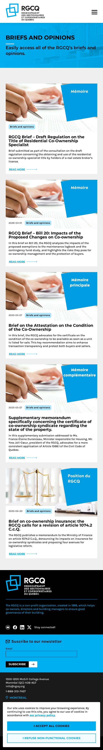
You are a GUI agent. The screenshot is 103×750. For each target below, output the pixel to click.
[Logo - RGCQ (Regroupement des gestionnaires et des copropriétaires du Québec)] (25, 12)
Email (9, 648)
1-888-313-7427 (16, 691)
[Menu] (94, 12)
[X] (29, 627)
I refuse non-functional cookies (51, 738)
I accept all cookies (51, 726)
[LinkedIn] (22, 627)
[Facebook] (15, 627)
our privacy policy (42, 715)
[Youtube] (8, 627)
